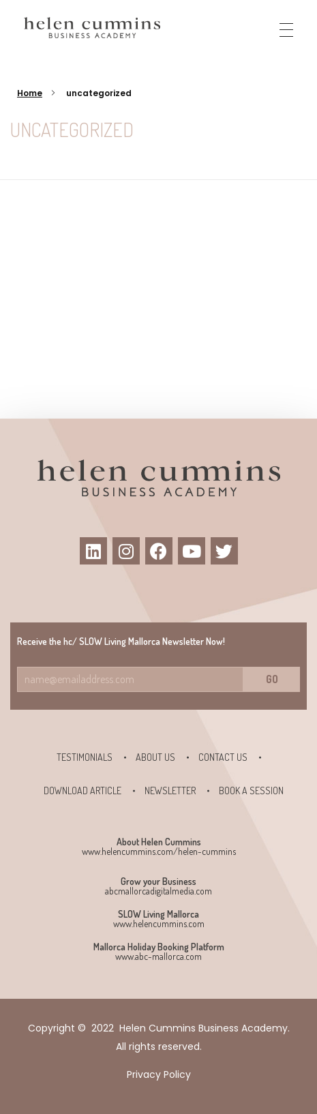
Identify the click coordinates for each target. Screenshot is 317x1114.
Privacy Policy (159, 1074)
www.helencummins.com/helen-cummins (159, 851)
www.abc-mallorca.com (158, 956)
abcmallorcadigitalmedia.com (158, 891)
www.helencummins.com (159, 923)
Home (29, 93)
